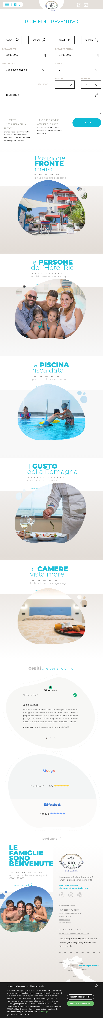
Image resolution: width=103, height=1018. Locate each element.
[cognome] (38, 40)
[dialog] (51, 1000)
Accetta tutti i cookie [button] (80, 1003)
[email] (65, 40)
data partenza (64, 49)
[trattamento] (25, 70)
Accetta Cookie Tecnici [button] (80, 997)
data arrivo (9, 49)
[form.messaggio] (51, 102)
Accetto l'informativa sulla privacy (17, 130)
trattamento (10, 63)
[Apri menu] (13, 4)
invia (87, 122)
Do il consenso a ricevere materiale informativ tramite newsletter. (49, 131)
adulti (59, 78)
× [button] (100, 986)
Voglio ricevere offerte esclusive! (50, 127)
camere (59, 63)
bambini (86, 78)
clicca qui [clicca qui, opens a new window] (44, 1012)
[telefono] (91, 40)
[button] (35, 1014)
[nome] (12, 40)
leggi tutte (51, 838)
